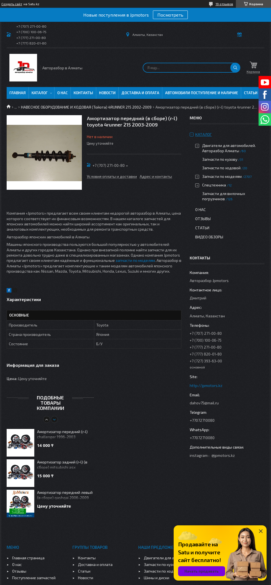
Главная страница (28, 557)
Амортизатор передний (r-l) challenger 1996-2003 (62, 434)
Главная (17, 93)
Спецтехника (214, 185)
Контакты (83, 93)
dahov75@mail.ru (204, 402)
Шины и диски (156, 577)
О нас (62, 93)
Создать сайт (11, 4)
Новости (107, 93)
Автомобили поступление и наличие (201, 93)
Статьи (250, 93)
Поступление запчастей (34, 577)
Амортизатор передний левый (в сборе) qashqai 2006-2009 (65, 495)
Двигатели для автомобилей (170, 557)
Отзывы (203, 218)
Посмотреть (170, 14)
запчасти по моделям (135, 260)
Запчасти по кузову (219, 159)
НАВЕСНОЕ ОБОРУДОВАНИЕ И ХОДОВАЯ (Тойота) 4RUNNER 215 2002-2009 (86, 107)
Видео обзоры (209, 236)
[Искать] (235, 68)
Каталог (40, 93)
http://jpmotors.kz (206, 385)
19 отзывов (224, 4)
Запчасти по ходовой (221, 167)
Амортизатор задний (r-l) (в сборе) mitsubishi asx (62, 465)
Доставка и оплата (140, 93)
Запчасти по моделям (222, 176)
